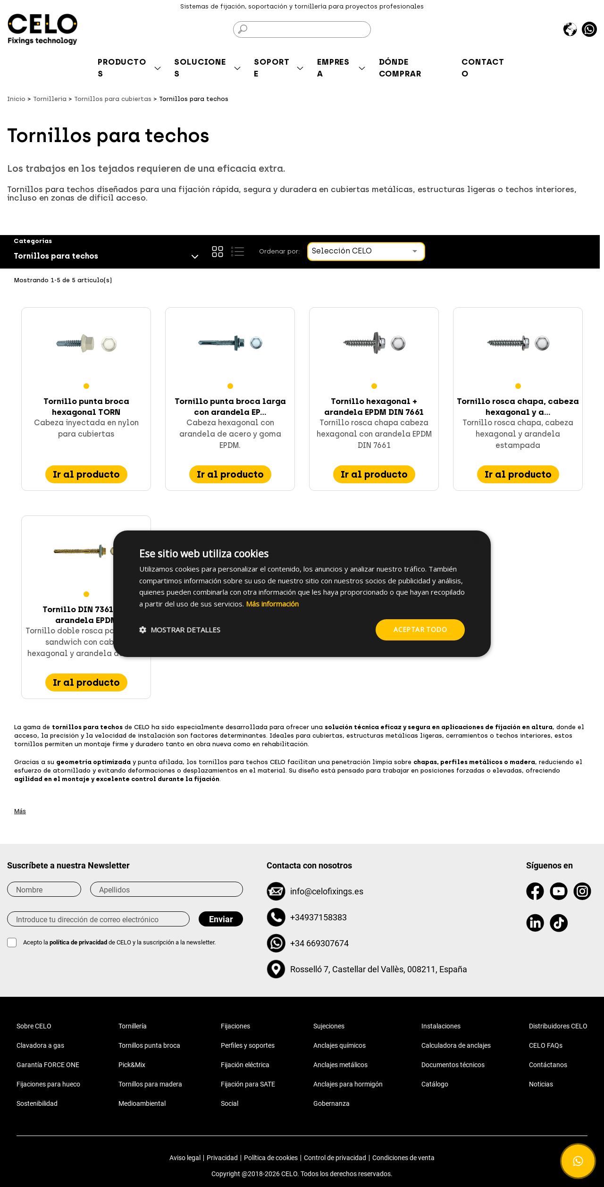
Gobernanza (331, 1103)
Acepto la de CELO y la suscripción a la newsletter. (119, 942)
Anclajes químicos (339, 1045)
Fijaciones (235, 1026)
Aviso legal (185, 1158)
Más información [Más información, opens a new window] (272, 603)
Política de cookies (271, 1158)
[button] (179, 629)
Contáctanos (548, 1065)
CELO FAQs (545, 1045)
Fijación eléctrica (245, 1065)
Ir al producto (86, 474)
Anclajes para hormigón (348, 1084)
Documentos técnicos (453, 1065)
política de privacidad (79, 942)
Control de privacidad (335, 1158)
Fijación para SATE (248, 1084)
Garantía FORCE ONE (48, 1065)
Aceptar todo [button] (420, 629)
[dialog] (302, 593)
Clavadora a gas (40, 1045)
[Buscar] (302, 29)
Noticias (541, 1084)
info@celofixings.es (326, 891)
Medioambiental (142, 1103)
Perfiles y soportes (248, 1045)
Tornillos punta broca (149, 1045)
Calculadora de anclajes (456, 1045)
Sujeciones (328, 1026)
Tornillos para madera (150, 1084)
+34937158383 (318, 917)
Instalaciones (441, 1026)
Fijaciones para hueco (48, 1084)
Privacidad (222, 1158)
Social (229, 1103)
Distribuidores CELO (558, 1026)
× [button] (475, 541)
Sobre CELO (34, 1026)
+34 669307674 (319, 943)
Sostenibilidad (37, 1103)
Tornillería (132, 1026)
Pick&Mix (131, 1065)
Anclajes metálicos (340, 1065)
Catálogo (434, 1084)
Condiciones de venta (403, 1158)
